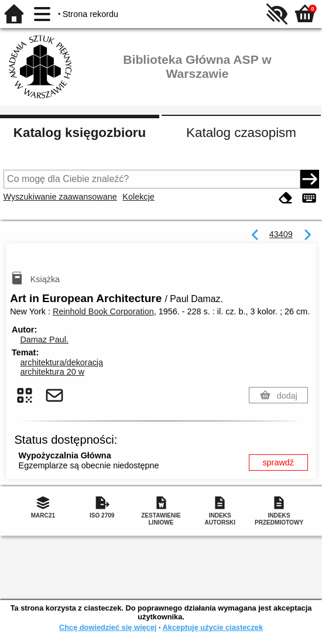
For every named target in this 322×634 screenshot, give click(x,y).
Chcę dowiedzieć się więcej (107, 627)
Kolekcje (138, 196)
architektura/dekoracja (61, 362)
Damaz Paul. (44, 339)
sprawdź (278, 462)
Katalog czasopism (241, 132)
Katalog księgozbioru (79, 132)
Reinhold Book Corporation (103, 311)
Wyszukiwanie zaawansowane (60, 196)
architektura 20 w (52, 371)
